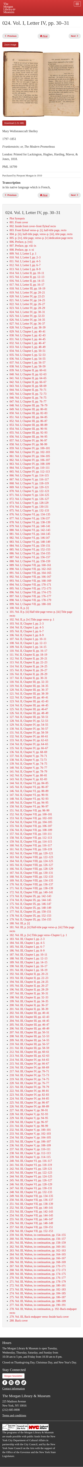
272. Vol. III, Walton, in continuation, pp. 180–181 (38, 1285)
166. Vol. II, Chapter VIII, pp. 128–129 (31, 868)
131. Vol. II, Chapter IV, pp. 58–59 (29, 732)
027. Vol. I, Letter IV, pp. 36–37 (27, 323)
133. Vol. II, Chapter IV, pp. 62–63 (29, 740)
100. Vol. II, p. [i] (19, 607)
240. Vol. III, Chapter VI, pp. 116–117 (31, 1160)
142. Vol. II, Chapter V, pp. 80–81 (28, 775)
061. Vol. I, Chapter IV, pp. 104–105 (30, 456)
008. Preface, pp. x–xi (22, 249)
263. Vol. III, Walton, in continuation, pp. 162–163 (38, 1250)
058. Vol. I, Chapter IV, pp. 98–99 (28, 444)
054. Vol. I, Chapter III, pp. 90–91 (28, 428)
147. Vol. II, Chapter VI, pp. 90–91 (29, 794)
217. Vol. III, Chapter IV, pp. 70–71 (29, 1071)
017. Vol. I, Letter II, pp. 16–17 (27, 284)
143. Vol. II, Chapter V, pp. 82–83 (28, 779)
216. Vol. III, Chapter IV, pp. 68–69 (29, 1067)
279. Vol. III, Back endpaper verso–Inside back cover (39, 1316)
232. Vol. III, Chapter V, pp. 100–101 (30, 1129)
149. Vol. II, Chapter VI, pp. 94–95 (29, 802)
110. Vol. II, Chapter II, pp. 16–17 (28, 650)
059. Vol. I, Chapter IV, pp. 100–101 (30, 448)
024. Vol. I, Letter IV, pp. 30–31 (27, 312)
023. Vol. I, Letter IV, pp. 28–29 (27, 308)
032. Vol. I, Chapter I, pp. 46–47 (28, 343)
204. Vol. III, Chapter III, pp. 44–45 (29, 1020)
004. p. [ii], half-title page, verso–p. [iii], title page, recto (41, 234)
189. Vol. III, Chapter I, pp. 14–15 (28, 962)
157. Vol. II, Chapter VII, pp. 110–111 (31, 833)
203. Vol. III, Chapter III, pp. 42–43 (29, 1016)
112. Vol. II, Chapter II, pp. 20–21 (28, 658)
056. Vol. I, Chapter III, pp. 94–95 (28, 436)
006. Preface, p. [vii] (21, 241)
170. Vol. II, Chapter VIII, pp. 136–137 (31, 884)
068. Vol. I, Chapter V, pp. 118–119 (29, 483)
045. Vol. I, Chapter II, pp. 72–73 (28, 393)
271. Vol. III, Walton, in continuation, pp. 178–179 (38, 1281)
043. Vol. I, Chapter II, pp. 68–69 (28, 385)
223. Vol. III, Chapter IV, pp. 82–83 (29, 1094)
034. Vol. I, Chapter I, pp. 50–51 (28, 350)
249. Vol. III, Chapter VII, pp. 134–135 (31, 1196)
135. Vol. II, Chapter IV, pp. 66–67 (29, 748)
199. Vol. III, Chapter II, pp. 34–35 (29, 1001)
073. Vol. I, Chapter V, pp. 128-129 (29, 502)
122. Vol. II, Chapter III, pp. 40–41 (29, 697)
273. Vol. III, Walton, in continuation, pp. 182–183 (38, 1289)
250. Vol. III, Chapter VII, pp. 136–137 (31, 1199)
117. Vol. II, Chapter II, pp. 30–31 (28, 678)
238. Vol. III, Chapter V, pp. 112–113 (30, 1153)
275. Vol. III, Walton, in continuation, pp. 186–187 (38, 1297)
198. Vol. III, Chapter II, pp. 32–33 (29, 997)
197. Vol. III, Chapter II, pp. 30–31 (29, 993)
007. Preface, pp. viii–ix (23, 245)
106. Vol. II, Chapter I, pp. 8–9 (27, 635)
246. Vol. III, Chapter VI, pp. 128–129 (31, 1184)
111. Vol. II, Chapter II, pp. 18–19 (28, 654)
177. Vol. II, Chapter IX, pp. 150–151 (30, 911)
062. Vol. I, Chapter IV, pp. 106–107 (30, 460)
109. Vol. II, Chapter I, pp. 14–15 (28, 646)
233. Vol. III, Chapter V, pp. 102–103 (30, 1133)
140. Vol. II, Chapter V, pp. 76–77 (28, 767)
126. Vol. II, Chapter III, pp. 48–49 (29, 713)
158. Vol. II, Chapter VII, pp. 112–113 (31, 837)
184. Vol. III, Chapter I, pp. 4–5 (27, 942)
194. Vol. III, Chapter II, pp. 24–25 (29, 981)
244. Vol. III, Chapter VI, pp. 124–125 (31, 1176)
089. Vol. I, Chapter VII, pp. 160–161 (30, 565)
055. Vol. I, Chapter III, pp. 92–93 (28, 432)
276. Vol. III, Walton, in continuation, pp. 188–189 (38, 1301)
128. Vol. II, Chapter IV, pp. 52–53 (29, 720)
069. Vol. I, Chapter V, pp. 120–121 (29, 487)
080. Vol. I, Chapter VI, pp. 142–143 (30, 530)
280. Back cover (19, 1320)
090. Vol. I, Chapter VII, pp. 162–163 (30, 569)
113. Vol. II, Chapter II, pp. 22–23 (28, 662)
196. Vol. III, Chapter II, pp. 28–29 (29, 989)
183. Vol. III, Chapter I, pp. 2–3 (27, 939)
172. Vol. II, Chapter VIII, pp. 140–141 (31, 892)
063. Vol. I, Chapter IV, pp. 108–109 (30, 463)
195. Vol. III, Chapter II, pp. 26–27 (29, 985)
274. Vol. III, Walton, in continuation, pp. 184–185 (38, 1293)
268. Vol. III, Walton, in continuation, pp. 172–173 (38, 1270)
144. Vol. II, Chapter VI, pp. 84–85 (29, 783)
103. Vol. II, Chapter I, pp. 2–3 (27, 623)
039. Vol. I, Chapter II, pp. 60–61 (28, 370)
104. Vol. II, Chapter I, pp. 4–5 (27, 627)
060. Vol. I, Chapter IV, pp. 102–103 (30, 452)
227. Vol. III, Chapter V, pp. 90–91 (29, 1110)
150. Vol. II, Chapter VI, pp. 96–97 (29, 806)
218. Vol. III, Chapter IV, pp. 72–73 (29, 1075)
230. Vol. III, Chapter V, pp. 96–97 (29, 1122)
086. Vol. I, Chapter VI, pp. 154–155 (30, 553)
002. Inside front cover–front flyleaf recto (33, 226)
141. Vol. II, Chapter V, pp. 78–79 (28, 771)
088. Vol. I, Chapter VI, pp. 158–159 (30, 561)
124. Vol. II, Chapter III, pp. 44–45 (29, 705)
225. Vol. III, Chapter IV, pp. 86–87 (29, 1102)
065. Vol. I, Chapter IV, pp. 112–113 (30, 471)
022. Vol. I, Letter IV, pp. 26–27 (27, 304)
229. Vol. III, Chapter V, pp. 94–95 (29, 1118)
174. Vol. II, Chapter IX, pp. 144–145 (30, 900)
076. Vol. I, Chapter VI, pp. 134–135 (30, 514)
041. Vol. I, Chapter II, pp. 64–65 (28, 378)
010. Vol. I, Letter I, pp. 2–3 (25, 257)
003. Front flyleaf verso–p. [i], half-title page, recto (38, 230)
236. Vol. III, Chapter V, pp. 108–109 (30, 1145)
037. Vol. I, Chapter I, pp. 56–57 (28, 362)
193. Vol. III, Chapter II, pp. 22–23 (29, 977)
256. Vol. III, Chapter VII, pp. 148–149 (31, 1223)
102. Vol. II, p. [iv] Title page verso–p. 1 (32, 619)
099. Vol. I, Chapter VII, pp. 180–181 (30, 604)
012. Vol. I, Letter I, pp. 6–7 (25, 265)
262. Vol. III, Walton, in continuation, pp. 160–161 (38, 1246)
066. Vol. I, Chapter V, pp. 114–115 (29, 475)
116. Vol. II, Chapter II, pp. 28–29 (28, 674)
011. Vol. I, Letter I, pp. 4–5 (25, 261)
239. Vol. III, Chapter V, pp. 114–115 (30, 1157)
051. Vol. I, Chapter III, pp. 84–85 (28, 417)
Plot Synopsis (17, 218)
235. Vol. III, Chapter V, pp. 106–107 (30, 1141)
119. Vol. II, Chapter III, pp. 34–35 (29, 685)
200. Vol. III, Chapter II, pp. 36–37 (29, 1005)
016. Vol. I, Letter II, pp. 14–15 (27, 280)
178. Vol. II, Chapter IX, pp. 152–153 (30, 915)
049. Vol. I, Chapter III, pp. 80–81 (28, 409)
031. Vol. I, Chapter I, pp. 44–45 (28, 339)
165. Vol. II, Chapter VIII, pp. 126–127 (31, 864)
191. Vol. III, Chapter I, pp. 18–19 (28, 970)
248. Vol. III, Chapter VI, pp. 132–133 (31, 1192)
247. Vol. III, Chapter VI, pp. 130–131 (31, 1188)
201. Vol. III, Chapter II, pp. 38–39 (29, 1009)
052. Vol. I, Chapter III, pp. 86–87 (28, 421)
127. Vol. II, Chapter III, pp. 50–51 (29, 717)
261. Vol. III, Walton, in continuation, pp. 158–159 (38, 1242)
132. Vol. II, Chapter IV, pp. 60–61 (29, 736)
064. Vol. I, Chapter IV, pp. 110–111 (30, 467)
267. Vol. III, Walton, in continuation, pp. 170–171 (38, 1266)
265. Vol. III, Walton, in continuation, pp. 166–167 (38, 1258)
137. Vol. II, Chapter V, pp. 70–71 (28, 755)
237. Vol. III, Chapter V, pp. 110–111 (30, 1149)
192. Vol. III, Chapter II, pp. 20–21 (29, 973)
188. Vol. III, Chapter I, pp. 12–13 (28, 958)
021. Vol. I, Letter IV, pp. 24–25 (27, 300)
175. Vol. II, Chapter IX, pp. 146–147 (30, 903)
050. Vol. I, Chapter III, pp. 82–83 (28, 413)
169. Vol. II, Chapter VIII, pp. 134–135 (31, 880)
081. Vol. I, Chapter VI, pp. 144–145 (30, 533)
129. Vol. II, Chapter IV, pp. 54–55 (29, 724)
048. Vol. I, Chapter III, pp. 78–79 (28, 405)
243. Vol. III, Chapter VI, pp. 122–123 (31, 1172)
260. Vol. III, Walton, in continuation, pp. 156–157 (38, 1238)
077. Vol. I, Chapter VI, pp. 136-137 (30, 518)
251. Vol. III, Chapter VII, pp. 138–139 (31, 1203)
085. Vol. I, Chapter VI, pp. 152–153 (30, 549)
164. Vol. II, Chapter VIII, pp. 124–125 (31, 861)
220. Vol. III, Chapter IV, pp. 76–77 (29, 1083)
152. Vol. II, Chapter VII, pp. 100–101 (31, 814)
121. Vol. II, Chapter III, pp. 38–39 (29, 693)
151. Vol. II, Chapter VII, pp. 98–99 (29, 810)
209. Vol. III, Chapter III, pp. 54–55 (29, 1040)
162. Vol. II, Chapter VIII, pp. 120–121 (31, 853)
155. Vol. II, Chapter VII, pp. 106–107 (31, 826)
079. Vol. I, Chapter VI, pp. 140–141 (30, 526)
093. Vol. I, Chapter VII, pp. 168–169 (30, 580)
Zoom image (10, 44)
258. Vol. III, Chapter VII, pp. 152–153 (31, 1231)
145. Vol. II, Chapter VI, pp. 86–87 (29, 787)
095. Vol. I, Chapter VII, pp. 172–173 (30, 588)
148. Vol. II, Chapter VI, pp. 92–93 (29, 798)
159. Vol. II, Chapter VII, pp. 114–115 (31, 841)
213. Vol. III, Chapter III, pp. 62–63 (29, 1055)
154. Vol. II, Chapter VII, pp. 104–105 (31, 822)
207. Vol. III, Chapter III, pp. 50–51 (29, 1032)
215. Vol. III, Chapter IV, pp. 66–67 (29, 1063)
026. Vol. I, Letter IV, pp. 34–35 (27, 319)
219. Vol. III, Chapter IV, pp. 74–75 (29, 1079)
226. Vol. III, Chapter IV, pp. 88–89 (29, 1106)
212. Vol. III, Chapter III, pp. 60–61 (29, 1051)
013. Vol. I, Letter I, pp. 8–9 (25, 269)
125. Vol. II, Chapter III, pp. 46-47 (29, 709)
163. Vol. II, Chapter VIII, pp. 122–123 (31, 857)
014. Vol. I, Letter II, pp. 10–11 (27, 273)
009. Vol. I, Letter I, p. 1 (23, 253)
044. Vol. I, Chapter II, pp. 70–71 (28, 389)
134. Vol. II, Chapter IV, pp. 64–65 (29, 744)
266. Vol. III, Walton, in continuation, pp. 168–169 (38, 1262)
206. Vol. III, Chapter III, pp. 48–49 (29, 1028)
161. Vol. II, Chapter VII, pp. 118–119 (31, 849)
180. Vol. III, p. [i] (20, 923)
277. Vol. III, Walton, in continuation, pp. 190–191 (38, 1305)
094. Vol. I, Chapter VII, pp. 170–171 (30, 584)
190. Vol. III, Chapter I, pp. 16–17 (28, 966)
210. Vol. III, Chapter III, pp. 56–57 (29, 1044)
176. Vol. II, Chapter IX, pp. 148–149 (30, 907)
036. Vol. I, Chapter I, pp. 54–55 (28, 358)
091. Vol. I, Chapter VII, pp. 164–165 (30, 572)
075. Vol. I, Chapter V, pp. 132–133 (29, 510)
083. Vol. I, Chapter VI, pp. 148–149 (30, 541)
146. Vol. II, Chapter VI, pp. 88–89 (29, 791)
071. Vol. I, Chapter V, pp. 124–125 (29, 494)
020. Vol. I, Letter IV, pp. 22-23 (27, 296)
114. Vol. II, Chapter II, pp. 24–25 (28, 666)
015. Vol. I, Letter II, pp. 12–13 (27, 276)
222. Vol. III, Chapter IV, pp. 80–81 (29, 1090)
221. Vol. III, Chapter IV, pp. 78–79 (29, 1086)
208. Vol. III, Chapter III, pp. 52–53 (29, 1036)
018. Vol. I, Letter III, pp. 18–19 (27, 288)
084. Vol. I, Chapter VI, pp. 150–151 (30, 545)
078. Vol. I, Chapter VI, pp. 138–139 (30, 522)
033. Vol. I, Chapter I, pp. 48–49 (28, 347)
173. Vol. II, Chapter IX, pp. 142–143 (30, 896)
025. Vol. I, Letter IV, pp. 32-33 (27, 315)
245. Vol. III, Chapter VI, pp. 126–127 (31, 1180)
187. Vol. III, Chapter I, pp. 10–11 (28, 954)
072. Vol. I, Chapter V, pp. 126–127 (29, 498)
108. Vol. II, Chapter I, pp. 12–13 (28, 643)
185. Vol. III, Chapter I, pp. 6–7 (27, 946)
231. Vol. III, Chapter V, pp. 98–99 (29, 1125)
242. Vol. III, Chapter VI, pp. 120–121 (31, 1168)
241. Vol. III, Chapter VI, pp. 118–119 (31, 1164)
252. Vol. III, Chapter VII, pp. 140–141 (31, 1207)
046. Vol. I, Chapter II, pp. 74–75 (28, 397)
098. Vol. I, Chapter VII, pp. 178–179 (30, 600)
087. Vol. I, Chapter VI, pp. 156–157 (30, 557)
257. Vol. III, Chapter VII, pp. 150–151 (31, 1227)
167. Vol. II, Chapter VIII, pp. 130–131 (31, 872)
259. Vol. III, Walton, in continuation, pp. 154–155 (38, 1234)
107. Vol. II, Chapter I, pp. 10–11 (28, 639)
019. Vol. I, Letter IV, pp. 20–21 (27, 292)
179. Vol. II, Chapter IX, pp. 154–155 (30, 919)
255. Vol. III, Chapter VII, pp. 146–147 (31, 1219)
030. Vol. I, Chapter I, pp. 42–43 (28, 335)
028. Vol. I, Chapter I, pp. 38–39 (28, 327)
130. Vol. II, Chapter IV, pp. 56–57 (29, 728)
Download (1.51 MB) (14, 123)
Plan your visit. (15, 18)
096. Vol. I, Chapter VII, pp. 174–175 (30, 592)
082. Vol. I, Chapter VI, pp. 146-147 (30, 537)
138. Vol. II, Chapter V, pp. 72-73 (28, 759)
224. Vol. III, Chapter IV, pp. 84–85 (29, 1098)
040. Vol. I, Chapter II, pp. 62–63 (28, 374)
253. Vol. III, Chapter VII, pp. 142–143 (31, 1211)
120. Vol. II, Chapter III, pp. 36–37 (29, 689)
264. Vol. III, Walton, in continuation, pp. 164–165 (38, 1254)
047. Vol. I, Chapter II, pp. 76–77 (28, 401)
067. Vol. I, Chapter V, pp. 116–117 (29, 479)
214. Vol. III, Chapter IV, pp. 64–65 (29, 1059)
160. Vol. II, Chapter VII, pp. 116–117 (31, 845)
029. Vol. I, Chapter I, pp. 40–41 (28, 331)
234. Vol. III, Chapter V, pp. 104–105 (30, 1137)
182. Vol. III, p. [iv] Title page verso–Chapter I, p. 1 (38, 935)
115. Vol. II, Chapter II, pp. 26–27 (28, 670)
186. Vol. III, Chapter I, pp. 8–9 (27, 950)
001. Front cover (19, 222)
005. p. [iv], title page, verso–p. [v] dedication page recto (41, 238)
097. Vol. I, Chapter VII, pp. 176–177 (30, 596)
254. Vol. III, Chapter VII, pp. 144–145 (31, 1215)
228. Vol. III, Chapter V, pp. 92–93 (29, 1114)
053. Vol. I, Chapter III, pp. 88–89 (28, 424)
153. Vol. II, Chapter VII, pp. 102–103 (31, 818)
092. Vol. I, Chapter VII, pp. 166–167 (30, 576)
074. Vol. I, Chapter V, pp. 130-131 (29, 506)
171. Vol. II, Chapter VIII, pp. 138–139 (31, 888)
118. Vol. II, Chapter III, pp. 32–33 (29, 681)
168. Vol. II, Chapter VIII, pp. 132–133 (31, 876)
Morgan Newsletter (13, 1376)
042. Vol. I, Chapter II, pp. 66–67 (28, 382)
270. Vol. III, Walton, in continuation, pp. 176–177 (38, 1277)
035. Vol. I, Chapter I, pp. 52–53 (28, 354)
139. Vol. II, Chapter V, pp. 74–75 (28, 763)
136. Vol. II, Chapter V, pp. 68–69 (28, 752)
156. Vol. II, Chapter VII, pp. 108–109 (31, 830)
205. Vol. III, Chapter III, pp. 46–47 (29, 1024)
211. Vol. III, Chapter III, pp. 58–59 (29, 1048)
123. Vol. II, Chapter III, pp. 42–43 (29, 701)
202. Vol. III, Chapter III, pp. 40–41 (29, 1012)
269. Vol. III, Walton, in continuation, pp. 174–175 (38, 1273)
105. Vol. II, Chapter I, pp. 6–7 (27, 631)
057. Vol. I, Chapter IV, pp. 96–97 (28, 440)
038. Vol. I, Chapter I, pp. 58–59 (28, 366)
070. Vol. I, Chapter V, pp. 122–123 (29, 491)
